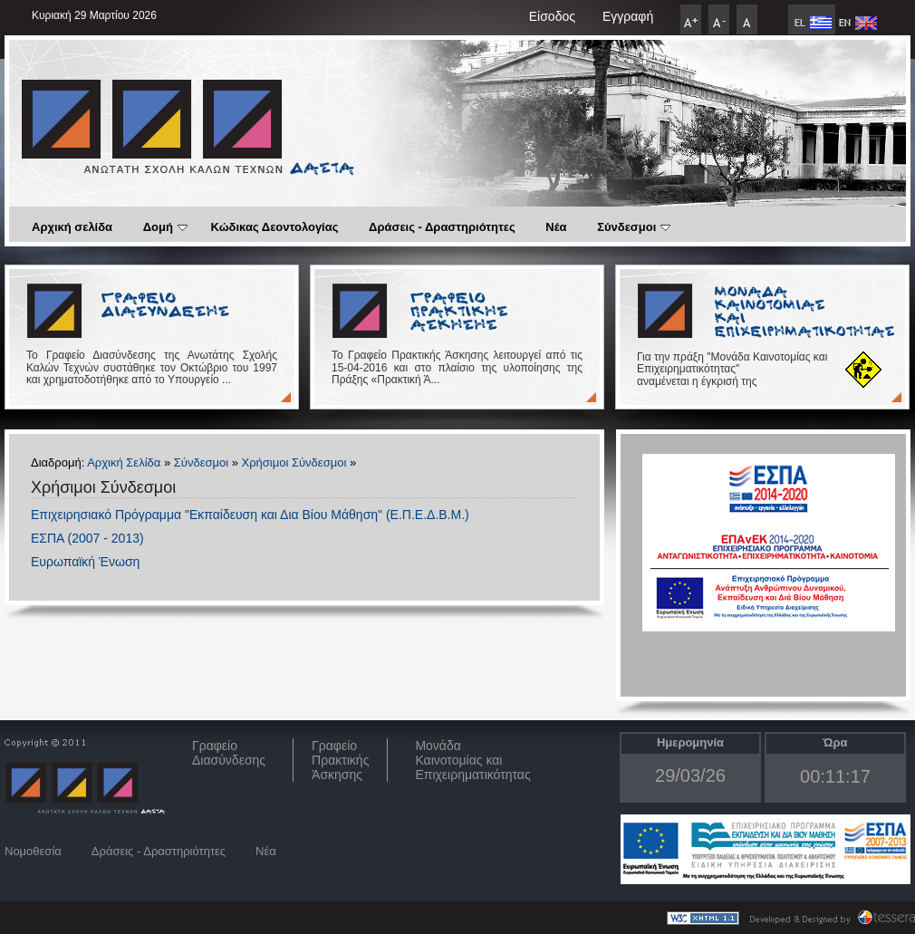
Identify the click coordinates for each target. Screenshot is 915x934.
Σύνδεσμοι (633, 227)
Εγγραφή (627, 16)
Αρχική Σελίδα (123, 462)
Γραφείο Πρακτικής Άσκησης (340, 760)
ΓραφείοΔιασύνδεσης (228, 752)
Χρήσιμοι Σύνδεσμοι (294, 462)
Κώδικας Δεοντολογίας (275, 227)
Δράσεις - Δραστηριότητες (442, 227)
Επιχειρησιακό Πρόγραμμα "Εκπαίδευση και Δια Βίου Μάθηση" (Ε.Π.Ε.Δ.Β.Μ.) (250, 514)
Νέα (555, 227)
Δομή (165, 227)
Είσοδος (552, 16)
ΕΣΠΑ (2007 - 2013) (87, 538)
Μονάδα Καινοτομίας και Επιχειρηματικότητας (472, 760)
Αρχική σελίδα (72, 227)
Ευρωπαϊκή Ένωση (85, 561)
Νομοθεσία (33, 851)
